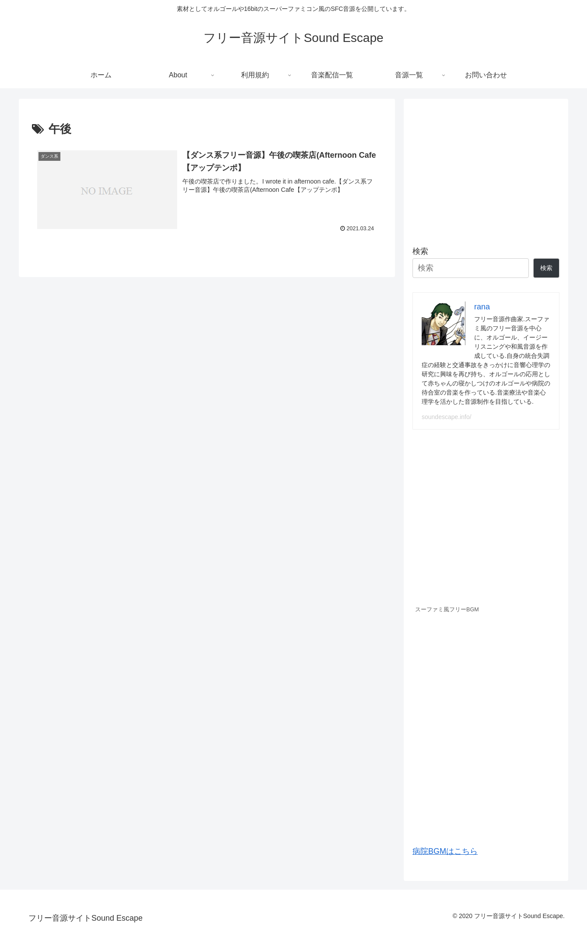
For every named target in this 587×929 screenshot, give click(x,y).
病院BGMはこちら (445, 851)
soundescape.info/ (447, 416)
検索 (420, 251)
